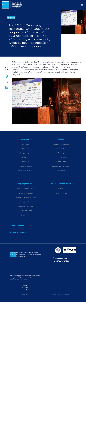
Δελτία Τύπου (61, 170)
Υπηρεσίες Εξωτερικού (25, 170)
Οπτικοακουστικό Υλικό (25, 206)
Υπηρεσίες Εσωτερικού (25, 166)
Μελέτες (60, 188)
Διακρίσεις (25, 175)
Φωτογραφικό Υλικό (25, 210)
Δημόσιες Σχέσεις (60, 162)
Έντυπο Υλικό (25, 215)
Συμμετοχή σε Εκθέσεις (25, 202)
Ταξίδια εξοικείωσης (61, 157)
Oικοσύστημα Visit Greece (61, 166)
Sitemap (25, 285)
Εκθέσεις (61, 153)
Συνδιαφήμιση (60, 148)
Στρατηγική (25, 162)
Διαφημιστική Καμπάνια (61, 144)
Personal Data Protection (25, 290)
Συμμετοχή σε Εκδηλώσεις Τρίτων (25, 197)
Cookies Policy (25, 287)
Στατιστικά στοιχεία (61, 193)
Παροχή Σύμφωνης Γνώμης (25, 188)
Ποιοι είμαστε (25, 144)
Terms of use (25, 292)
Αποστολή (25, 148)
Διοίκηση (25, 157)
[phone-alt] (17, 225)
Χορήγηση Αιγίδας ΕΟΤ (25, 193)
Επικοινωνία (25, 294)
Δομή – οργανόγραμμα (25, 153)
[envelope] (18, 232)
